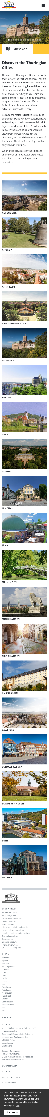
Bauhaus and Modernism (12, 918)
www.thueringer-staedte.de (13, 1060)
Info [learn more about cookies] (17, 1105)
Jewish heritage (8, 924)
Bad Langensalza (8, 966)
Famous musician (9, 921)
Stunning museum (9, 942)
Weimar (5, 1010)
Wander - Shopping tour (11, 948)
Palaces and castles (9, 912)
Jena (3, 984)
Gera (4, 975)
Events (6, 1017)
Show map (14, 49)
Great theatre (7, 939)
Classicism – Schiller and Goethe (15, 927)
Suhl (3, 1008)
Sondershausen (8, 1004)
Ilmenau (5, 981)
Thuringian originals (10, 936)
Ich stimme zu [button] (11, 1112)
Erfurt (4, 972)
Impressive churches (10, 945)
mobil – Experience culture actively (16, 933)
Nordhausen (7, 993)
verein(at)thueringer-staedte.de (20, 1057)
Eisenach (5, 969)
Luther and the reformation (13, 930)
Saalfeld (5, 999)
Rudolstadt (6, 996)
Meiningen (6, 987)
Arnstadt (5, 963)
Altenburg (6, 957)
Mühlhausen (7, 990)
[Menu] (43, 5)
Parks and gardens (9, 915)
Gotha (4, 978)
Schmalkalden (7, 1002)
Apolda (5, 960)
